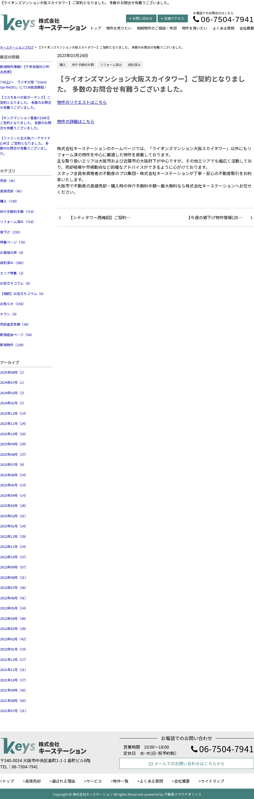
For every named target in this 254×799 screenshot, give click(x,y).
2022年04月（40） (14, 618)
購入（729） (9, 201)
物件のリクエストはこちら (82, 102)
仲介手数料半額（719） (18, 211)
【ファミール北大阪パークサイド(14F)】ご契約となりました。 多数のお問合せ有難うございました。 (25, 146)
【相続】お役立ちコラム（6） (23, 293)
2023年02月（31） (14, 515)
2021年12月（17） (14, 659)
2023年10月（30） (14, 433)
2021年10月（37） (14, 679)
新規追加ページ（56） (17, 334)
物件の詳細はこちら (75, 121)
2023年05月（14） (14, 484)
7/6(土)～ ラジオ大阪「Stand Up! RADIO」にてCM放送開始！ (23, 84)
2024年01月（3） (13, 402)
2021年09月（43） (14, 690)
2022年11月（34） (14, 546)
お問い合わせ (141, 18)
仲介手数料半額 (83, 64)
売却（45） (8, 180)
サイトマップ (212, 781)
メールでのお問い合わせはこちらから (187, 763)
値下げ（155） (11, 232)
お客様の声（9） (12, 252)
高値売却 (33, 781)
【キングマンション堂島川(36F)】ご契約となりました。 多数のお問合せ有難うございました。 (25, 122)
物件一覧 (121, 781)
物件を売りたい (119, 28)
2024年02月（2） (13, 392)
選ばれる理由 (63, 781)
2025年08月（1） (13, 372)
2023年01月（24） (14, 525)
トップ (95, 28)
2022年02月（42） (14, 638)
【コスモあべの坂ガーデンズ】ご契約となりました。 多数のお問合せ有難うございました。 (25, 102)
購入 (63, 64)
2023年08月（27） (14, 454)
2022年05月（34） (14, 608)
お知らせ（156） (13, 303)
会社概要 (246, 28)
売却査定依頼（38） (15, 324)
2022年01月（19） (14, 649)
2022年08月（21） (14, 577)
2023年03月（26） (14, 505)
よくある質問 (223, 28)
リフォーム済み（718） (18, 221)
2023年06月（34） (14, 474)
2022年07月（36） (14, 587)
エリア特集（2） (12, 273)
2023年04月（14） (14, 495)
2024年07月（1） (13, 382)
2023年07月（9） (13, 464)
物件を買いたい (194, 28)
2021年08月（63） (14, 700)
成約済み (134, 64)
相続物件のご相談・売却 (157, 28)
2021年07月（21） (14, 710)
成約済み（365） (13, 262)
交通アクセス (172, 18)
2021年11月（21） (14, 669)
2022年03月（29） (14, 628)
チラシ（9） (9, 314)
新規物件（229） (13, 344)
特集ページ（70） (13, 242)
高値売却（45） (12, 191)
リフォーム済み (111, 64)
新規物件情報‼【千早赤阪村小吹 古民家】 (24, 69)
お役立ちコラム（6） (16, 283)
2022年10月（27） (14, 556)
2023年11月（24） (14, 423)
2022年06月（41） (14, 597)
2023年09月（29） (14, 443)
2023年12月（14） (14, 413)
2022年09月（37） (14, 567)
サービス (94, 781)
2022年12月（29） (14, 536)
